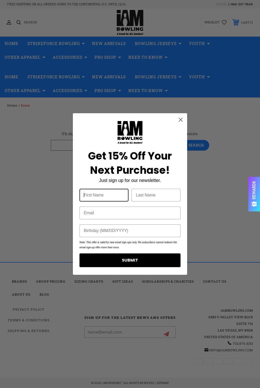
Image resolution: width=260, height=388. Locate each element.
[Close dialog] (180, 119)
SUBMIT (130, 260)
